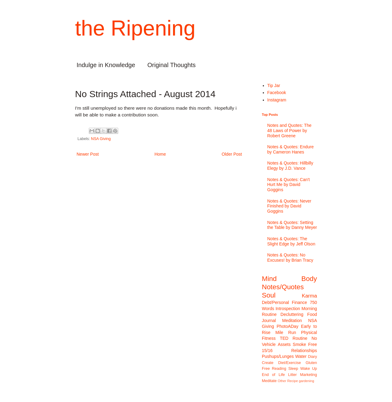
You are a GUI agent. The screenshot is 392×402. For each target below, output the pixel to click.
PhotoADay (287, 326)
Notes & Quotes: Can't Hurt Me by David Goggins (288, 184)
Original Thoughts (171, 65)
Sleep (293, 368)
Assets (284, 344)
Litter (292, 375)
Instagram (276, 99)
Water (301, 356)
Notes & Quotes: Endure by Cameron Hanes (290, 149)
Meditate (269, 381)
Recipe (292, 381)
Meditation (292, 320)
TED (284, 338)
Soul (269, 295)
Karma (309, 296)
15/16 (267, 350)
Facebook (276, 92)
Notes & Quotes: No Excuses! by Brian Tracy (290, 257)
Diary (312, 357)
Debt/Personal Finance (284, 302)
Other (282, 381)
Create (267, 363)
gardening (306, 381)
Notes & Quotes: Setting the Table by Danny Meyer (292, 225)
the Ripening (135, 28)
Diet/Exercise (289, 363)
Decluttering (292, 314)
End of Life (273, 375)
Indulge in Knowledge (106, 65)
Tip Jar (273, 85)
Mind (269, 279)
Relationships (304, 350)
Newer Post (88, 154)
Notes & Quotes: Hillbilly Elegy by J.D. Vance (290, 166)
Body (309, 279)
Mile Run (285, 332)
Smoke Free (305, 344)
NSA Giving (101, 139)
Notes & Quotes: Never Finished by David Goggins (289, 206)
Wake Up (308, 368)
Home (160, 154)
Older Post (232, 154)
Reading (279, 368)
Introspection (288, 308)
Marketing (308, 375)
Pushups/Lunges (278, 356)
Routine (299, 338)
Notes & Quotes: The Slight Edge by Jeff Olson (291, 241)
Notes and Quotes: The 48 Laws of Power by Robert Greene (289, 130)
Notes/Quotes (283, 287)
